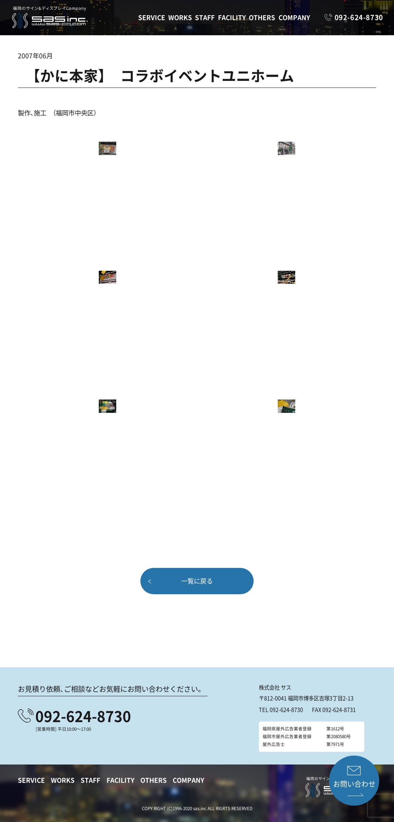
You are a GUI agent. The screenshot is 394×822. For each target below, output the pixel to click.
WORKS (180, 17)
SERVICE (151, 17)
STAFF (205, 17)
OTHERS (262, 17)
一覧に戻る (197, 581)
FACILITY (232, 17)
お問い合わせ (354, 784)
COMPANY (294, 17)
